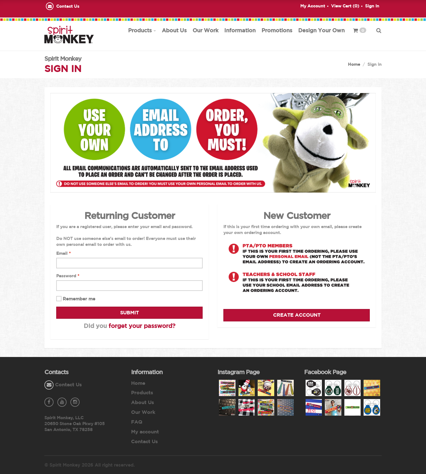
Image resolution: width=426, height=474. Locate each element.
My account (145, 431)
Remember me (79, 299)
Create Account (296, 315)
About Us (174, 30)
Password (67, 276)
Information (240, 30)
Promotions (277, 30)
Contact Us (67, 6)
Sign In (372, 6)
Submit (129, 312)
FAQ (136, 422)
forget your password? (142, 325)
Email (63, 253)
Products (140, 30)
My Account (312, 6)
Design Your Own (321, 30)
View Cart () (345, 6)
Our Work (205, 30)
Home (354, 64)
